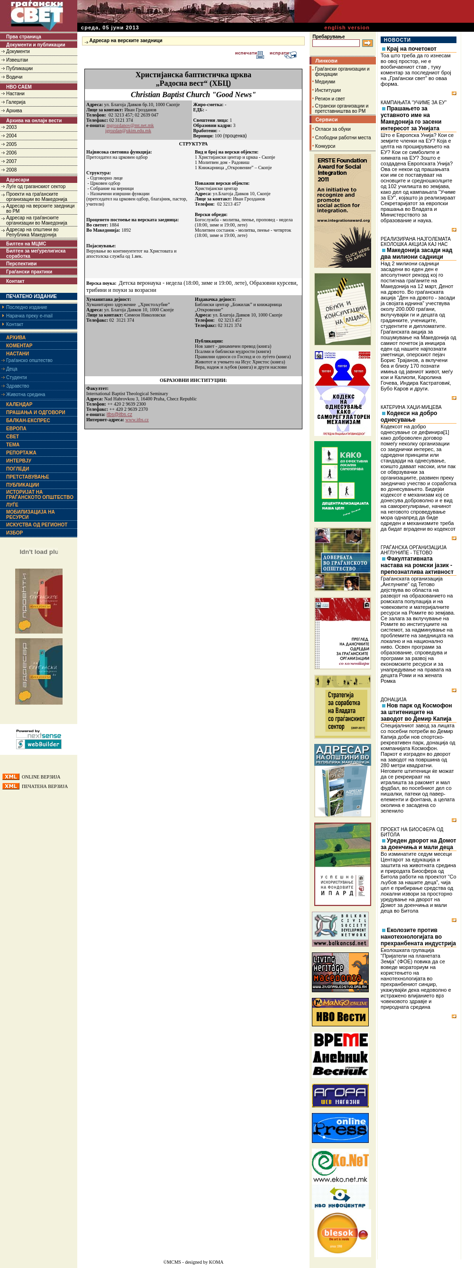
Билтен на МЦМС (26, 243)
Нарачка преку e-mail (29, 315)
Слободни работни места (343, 137)
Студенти (16, 377)
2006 (11, 152)
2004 (11, 135)
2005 (11, 144)
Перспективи (21, 263)
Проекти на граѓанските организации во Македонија (36, 196)
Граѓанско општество (29, 360)
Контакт (15, 281)
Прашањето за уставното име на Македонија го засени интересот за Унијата (411, 118)
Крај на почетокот (412, 48)
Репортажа (21, 452)
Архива (14, 110)
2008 (11, 169)
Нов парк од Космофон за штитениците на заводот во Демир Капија (416, 712)
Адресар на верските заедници (126, 40)
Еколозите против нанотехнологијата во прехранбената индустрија (418, 937)
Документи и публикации (35, 44)
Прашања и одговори (35, 412)
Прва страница (23, 36)
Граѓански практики (29, 271)
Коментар (19, 345)
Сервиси (326, 119)
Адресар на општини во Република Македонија (32, 232)
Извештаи (17, 60)
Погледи (17, 468)
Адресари (17, 179)
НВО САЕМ (19, 87)
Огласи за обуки (333, 129)
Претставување (27, 477)
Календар (19, 404)
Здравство (17, 386)
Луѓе (12, 504)
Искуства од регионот (36, 524)
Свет (12, 436)
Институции (328, 90)
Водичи (14, 77)
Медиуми (325, 81)
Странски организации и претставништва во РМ (342, 108)
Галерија (16, 102)
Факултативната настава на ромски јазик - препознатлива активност (417, 565)
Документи (18, 51)
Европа (16, 428)
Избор (14, 532)
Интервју (18, 460)
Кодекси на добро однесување (409, 416)
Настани (15, 93)
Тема (12, 444)
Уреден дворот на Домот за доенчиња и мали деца (418, 844)
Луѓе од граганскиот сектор (35, 186)
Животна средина (25, 394)
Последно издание (26, 307)
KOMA (216, 1262)
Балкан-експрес (28, 420)
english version (347, 27)
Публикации (19, 68)
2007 (11, 161)
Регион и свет (330, 98)
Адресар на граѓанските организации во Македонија (36, 220)
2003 (11, 127)
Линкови (326, 60)
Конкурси (325, 146)
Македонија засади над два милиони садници (416, 253)
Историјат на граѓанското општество (39, 494)
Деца (12, 368)
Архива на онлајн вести (34, 120)
